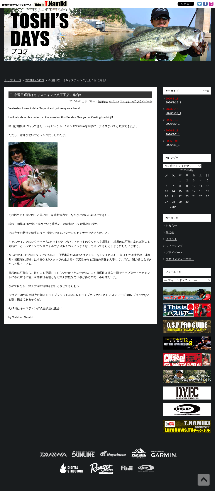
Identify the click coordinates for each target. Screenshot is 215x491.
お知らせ (103, 101)
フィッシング (128, 101)
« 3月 (173, 207)
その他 (170, 232)
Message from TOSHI (125, 67)
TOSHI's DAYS (90, 67)
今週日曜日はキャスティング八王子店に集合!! (47, 95)
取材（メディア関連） (180, 259)
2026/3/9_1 (173, 123)
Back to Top (204, 480)
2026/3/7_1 (173, 134)
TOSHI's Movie (160, 67)
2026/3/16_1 (173, 102)
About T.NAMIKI (55, 67)
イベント (114, 101)
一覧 (207, 91)
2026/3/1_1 (173, 144)
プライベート (144, 101)
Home (21, 67)
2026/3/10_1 (173, 113)
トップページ (12, 80)
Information (194, 67)
